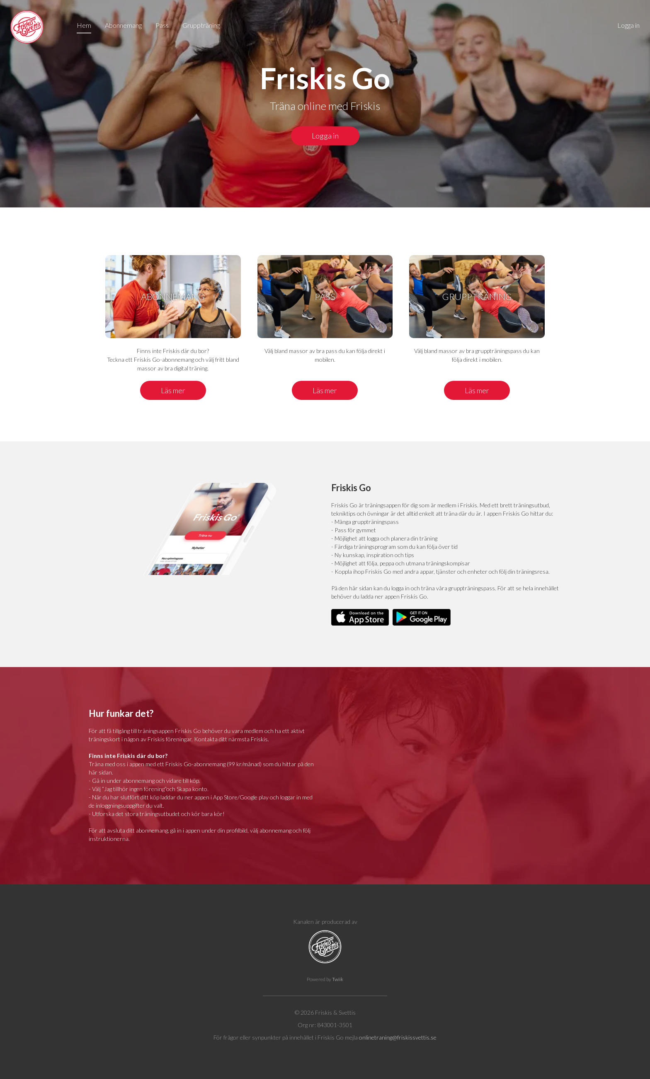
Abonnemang (123, 25)
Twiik (337, 979)
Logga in (628, 25)
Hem (84, 25)
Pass (162, 25)
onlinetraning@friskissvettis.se (398, 1037)
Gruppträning (201, 25)
